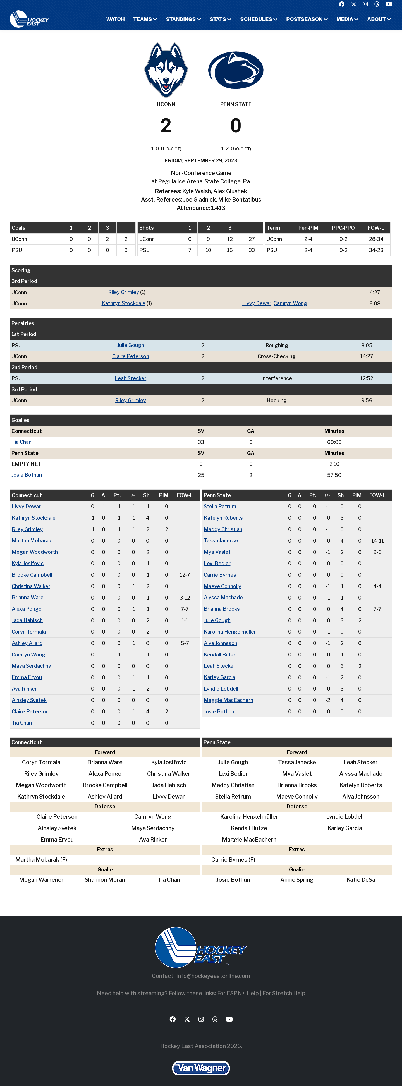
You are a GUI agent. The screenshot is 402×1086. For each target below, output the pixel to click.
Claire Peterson (130, 355)
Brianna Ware (28, 594)
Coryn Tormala (29, 627)
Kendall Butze (220, 650)
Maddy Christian (223, 527)
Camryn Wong (290, 303)
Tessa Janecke (221, 538)
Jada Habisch (27, 616)
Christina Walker (31, 583)
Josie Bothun (26, 473)
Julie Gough (130, 344)
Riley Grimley (123, 292)
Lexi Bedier (217, 560)
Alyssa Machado (223, 594)
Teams (141, 19)
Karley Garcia (219, 672)
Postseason (304, 19)
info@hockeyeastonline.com (213, 969)
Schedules (256, 19)
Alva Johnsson (220, 638)
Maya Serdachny (31, 661)
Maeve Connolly (222, 583)
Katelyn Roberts (223, 516)
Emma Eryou (27, 672)
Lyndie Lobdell (221, 683)
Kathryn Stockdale (123, 303)
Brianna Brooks (222, 605)
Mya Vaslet (217, 549)
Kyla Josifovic (28, 560)
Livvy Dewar (257, 303)
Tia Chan (21, 440)
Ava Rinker (24, 683)
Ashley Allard (27, 638)
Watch (114, 19)
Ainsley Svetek (29, 694)
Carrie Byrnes (220, 571)
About (376, 19)
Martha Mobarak (31, 538)
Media (344, 19)
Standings (180, 19)
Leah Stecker (131, 377)
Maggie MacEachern (228, 694)
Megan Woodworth (35, 549)
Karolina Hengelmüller (230, 627)
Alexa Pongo (27, 605)
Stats (217, 19)
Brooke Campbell (32, 571)
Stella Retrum (220, 504)
